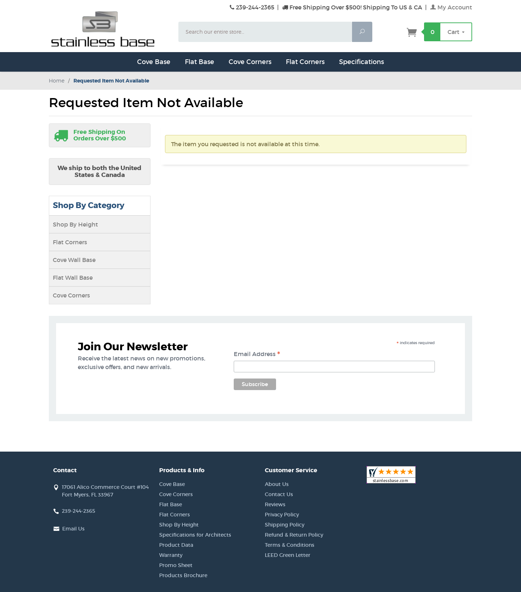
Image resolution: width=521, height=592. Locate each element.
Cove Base (153, 62)
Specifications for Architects (195, 535)
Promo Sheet (175, 565)
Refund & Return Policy (294, 535)
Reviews (275, 504)
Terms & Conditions (289, 545)
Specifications (361, 62)
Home (56, 80)
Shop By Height (75, 224)
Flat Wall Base (73, 277)
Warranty (170, 555)
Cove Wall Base (74, 259)
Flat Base (199, 62)
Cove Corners (250, 62)
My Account (451, 7)
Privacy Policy (282, 514)
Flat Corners (305, 62)
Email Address (257, 355)
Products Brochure (183, 575)
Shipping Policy (284, 524)
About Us (277, 484)
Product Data (176, 545)
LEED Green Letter (287, 555)
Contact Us (279, 494)
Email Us (73, 528)
